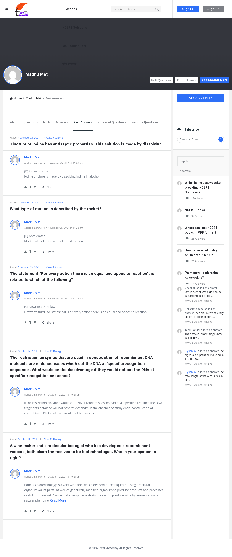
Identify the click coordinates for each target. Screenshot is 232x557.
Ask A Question (201, 98)
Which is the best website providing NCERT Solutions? (203, 187)
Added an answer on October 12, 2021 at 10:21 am (52, 394)
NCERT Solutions (74, 27)
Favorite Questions (145, 122)
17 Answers (195, 284)
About (14, 122)
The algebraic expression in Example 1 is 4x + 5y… (204, 355)
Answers (62, 122)
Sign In (187, 9)
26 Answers (195, 239)
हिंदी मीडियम (69, 64)
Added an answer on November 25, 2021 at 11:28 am (53, 163)
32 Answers (195, 216)
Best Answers (83, 122)
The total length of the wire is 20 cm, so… (204, 376)
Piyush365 (191, 351)
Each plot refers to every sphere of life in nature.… (204, 315)
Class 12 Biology (52, 439)
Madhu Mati (37, 74)
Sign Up (213, 9)
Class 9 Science (54, 137)
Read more (58, 500)
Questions (69, 9)
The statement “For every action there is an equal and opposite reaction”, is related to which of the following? (82, 276)
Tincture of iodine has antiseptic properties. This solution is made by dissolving (86, 144)
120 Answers (196, 198)
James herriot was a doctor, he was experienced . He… (203, 294)
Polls (47, 122)
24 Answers (195, 261)
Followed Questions (112, 122)
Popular (184, 161)
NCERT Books (195, 210)
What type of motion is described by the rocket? (55, 208)
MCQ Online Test (74, 46)
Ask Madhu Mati (214, 80)
